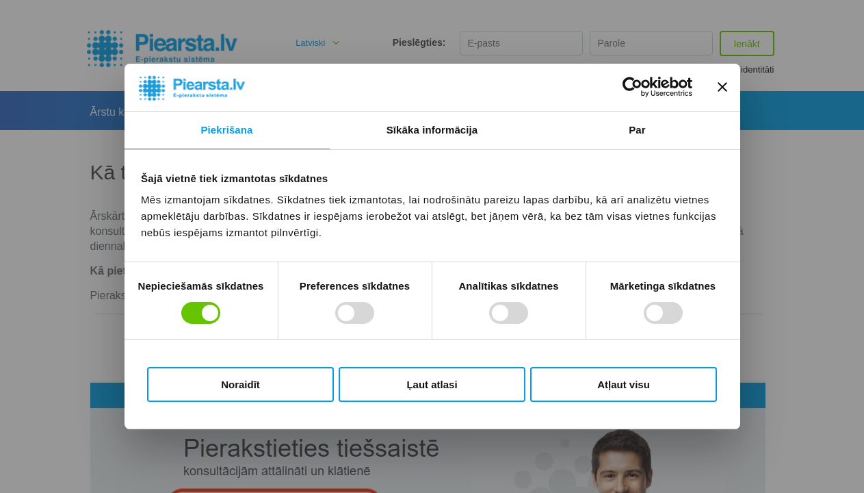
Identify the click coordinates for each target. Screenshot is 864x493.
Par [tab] (637, 130)
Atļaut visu (623, 384)
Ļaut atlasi (431, 384)
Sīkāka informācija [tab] (432, 130)
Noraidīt (240, 384)
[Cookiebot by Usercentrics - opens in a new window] (632, 87)
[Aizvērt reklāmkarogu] (722, 87)
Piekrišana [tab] (226, 130)
